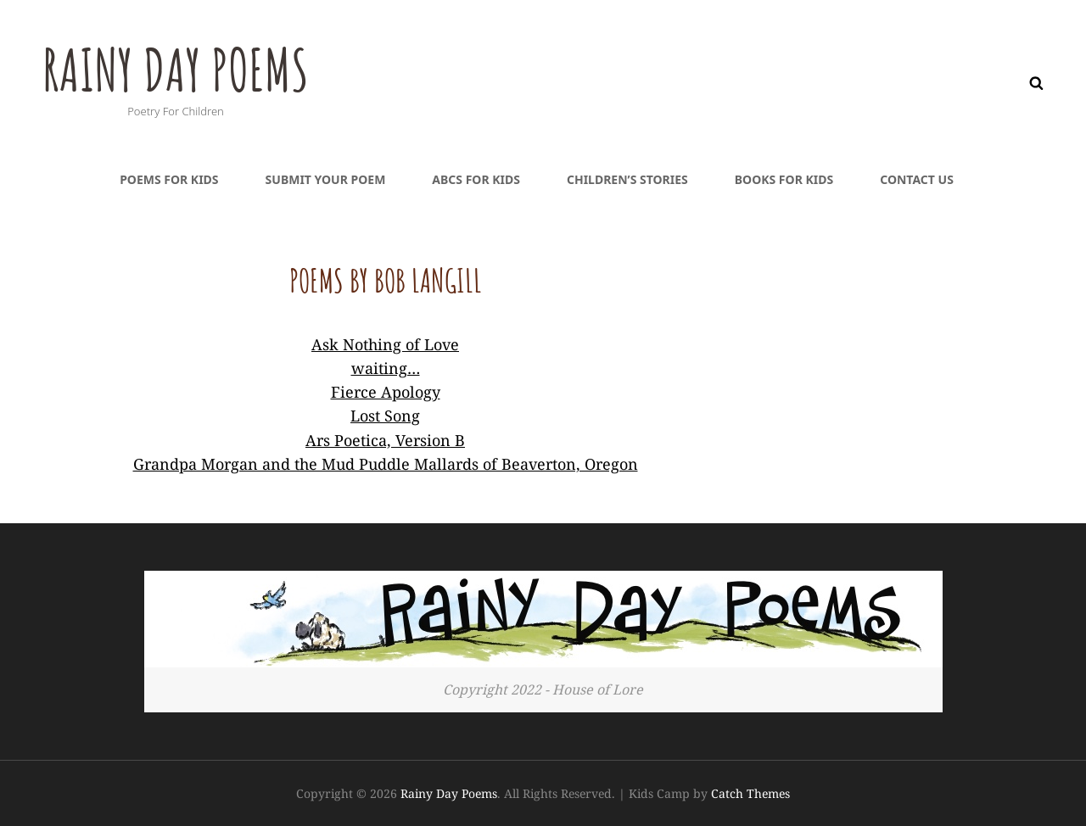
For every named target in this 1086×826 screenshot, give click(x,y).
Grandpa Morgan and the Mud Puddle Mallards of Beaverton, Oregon (385, 464)
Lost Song (385, 415)
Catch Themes (750, 793)
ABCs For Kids (476, 179)
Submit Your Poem (326, 179)
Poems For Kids (169, 179)
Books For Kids (784, 179)
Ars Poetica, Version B (385, 440)
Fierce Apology (385, 392)
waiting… (385, 368)
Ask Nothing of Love (385, 344)
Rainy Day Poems (180, 68)
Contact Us (917, 179)
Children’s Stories (627, 179)
